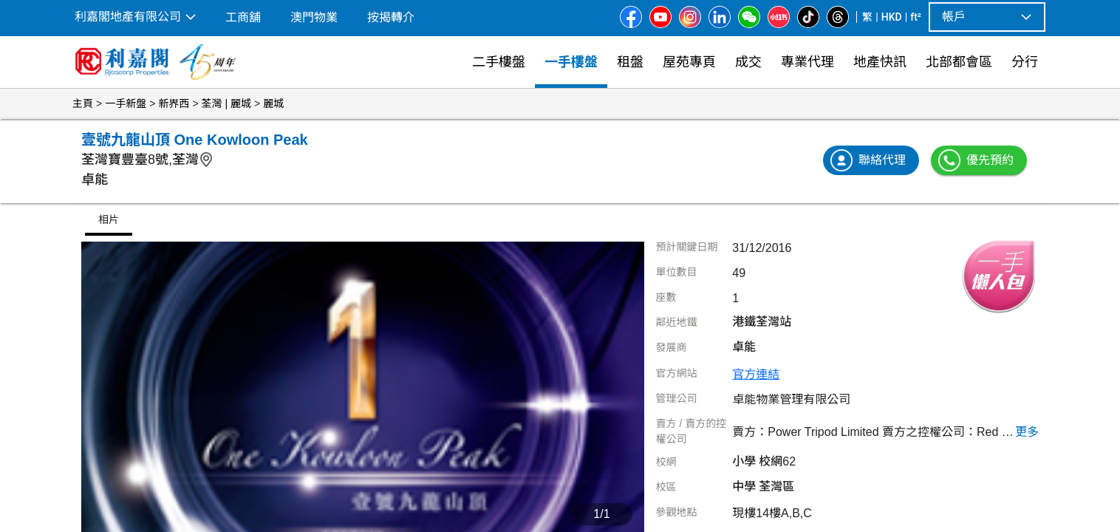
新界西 (173, 103)
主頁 (82, 103)
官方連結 (755, 374)
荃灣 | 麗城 (226, 103)
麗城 (273, 103)
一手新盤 (125, 103)
